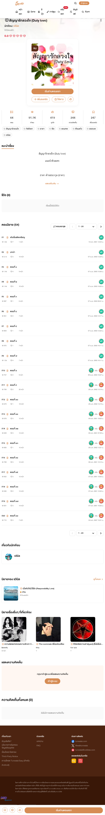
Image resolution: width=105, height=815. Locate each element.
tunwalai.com (81, 741)
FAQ (38, 745)
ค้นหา (85, 12)
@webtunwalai (81, 745)
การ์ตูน (51, 12)
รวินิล (16, 26)
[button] (53, 182)
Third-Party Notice (10, 756)
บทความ (40, 741)
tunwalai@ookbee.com (85, 750)
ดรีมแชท (62, 11)
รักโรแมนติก (9, 30)
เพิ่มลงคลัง (41, 99)
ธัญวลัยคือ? (7, 741)
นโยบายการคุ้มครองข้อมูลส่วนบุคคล (10, 746)
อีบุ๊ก (41, 12)
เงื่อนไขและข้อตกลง (9, 752)
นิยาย (31, 12)
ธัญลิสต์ (73, 12)
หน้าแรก (18, 12)
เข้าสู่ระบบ (84, 3)
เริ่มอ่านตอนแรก (52, 91)
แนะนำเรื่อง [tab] (8, 146)
